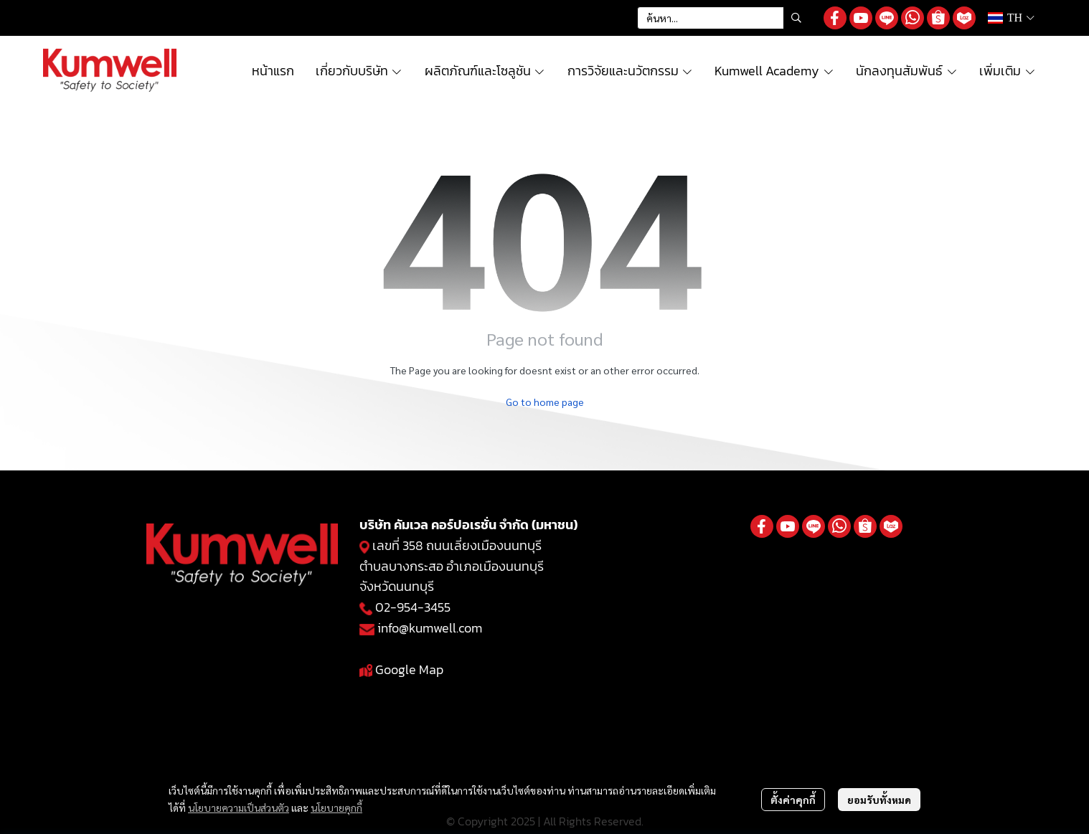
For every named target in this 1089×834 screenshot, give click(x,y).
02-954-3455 (413, 607)
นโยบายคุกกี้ (336, 807)
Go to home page (545, 401)
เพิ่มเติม (1007, 70)
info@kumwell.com (429, 628)
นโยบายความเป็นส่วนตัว (238, 807)
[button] (723, 18)
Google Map (409, 669)
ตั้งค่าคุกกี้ (793, 799)
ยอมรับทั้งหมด (879, 799)
